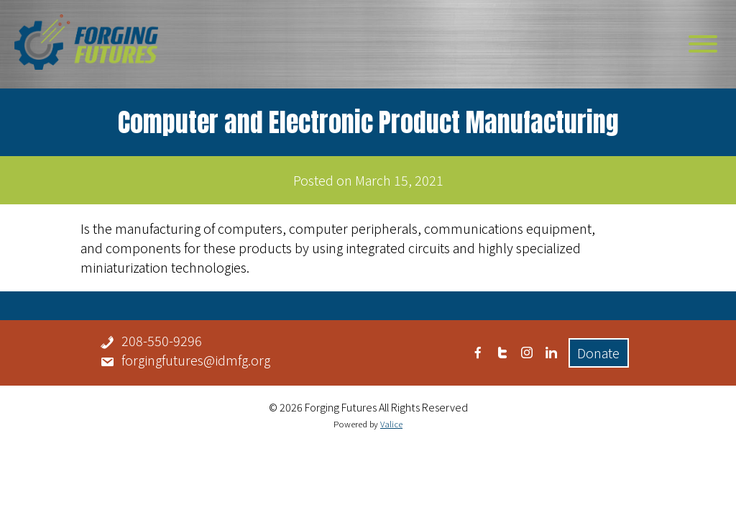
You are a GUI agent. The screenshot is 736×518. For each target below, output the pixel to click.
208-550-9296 (161, 340)
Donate (598, 352)
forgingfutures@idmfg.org (195, 359)
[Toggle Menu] (703, 44)
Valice (391, 424)
